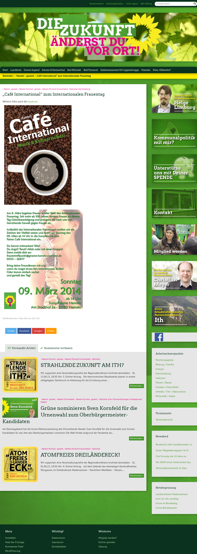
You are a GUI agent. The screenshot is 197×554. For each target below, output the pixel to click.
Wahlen (44, 402)
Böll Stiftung (146, 3)
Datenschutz (58, 537)
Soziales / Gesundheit (167, 387)
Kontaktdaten (59, 546)
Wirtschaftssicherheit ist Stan (171, 468)
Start (5, 70)
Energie (160, 369)
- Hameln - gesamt (24, 75)
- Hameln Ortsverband (65, 399)
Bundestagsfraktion (114, 3)
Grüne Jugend (132, 3)
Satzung (102, 546)
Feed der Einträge (14, 542)
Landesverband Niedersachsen (172, 494)
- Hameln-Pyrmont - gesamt (29, 89)
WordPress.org (12, 550)
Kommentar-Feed (14, 546)
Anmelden (10, 537)
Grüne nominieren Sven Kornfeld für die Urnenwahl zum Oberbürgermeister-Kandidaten (69, 414)
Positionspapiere (164, 360)
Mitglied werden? (107, 537)
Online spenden (106, 542)
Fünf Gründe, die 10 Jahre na (171, 456)
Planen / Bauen (164, 382)
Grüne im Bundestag (166, 503)
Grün (110, 399)
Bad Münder (74, 70)
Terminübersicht (164, 419)
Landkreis (15, 70)
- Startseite (73, 89)
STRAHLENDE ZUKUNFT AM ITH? (82, 365)
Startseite (8, 75)
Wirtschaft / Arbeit (165, 396)
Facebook (24, 331)
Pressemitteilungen (121, 399)
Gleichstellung (84, 89)
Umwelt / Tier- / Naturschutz (171, 391)
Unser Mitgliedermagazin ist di (172, 450)
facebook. (32, 101)
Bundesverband (96, 3)
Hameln (145, 70)
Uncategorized (136, 399)
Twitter (11, 331)
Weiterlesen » (136, 386)
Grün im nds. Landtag (167, 498)
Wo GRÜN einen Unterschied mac (173, 462)
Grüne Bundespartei (166, 507)
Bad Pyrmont (91, 70)
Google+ (38, 331)
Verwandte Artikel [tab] (23, 348)
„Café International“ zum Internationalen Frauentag (53, 94)
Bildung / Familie (165, 364)
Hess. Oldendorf (162, 70)
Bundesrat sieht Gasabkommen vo (174, 444)
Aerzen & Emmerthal (53, 70)
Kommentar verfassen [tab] (58, 348)
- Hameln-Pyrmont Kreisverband (54, 89)
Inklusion (161, 378)
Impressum (57, 542)
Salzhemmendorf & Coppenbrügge (119, 70)
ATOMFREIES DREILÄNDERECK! (80, 455)
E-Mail (50, 331)
